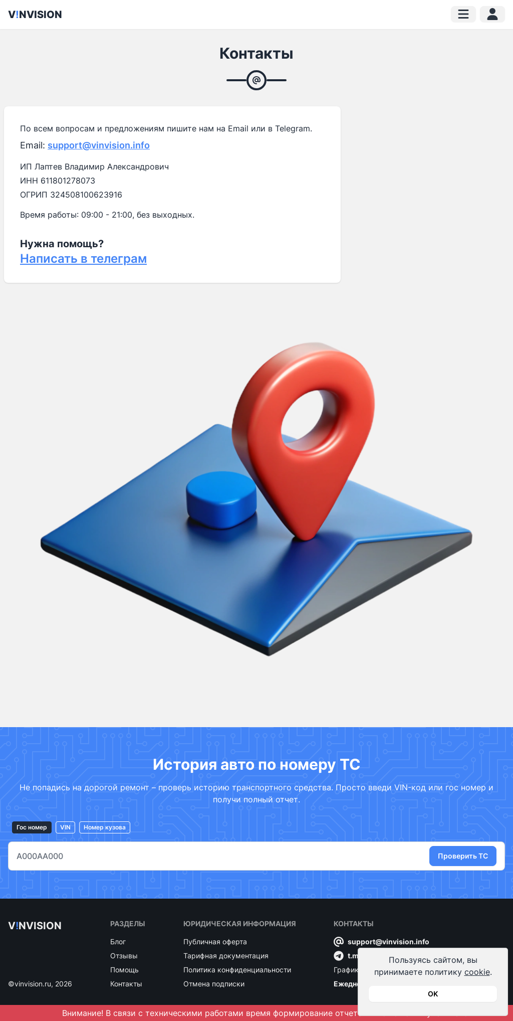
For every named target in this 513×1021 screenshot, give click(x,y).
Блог (118, 941)
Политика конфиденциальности (237, 969)
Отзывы (124, 955)
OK (433, 993)
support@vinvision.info (99, 145)
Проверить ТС (463, 856)
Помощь (124, 969)
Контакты (126, 983)
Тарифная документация (226, 955)
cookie (477, 972)
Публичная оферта (215, 941)
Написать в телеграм (83, 258)
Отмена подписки (213, 983)
